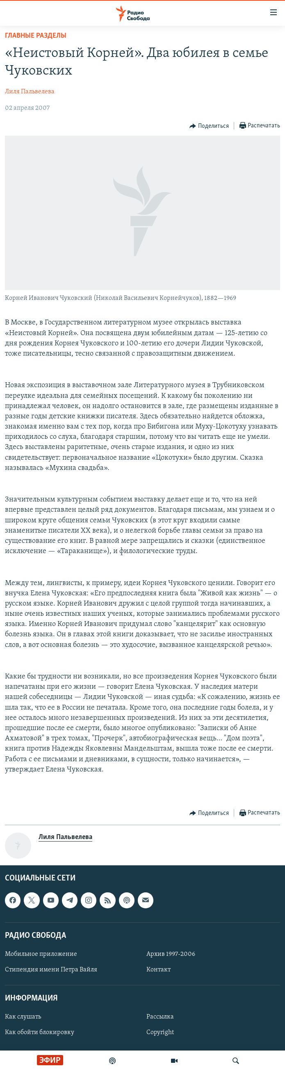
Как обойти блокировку (39, 1033)
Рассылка (160, 1017)
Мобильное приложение (41, 954)
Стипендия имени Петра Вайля (51, 970)
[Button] (209, 126)
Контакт (158, 970)
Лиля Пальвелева (30, 91)
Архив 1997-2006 (170, 954)
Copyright (160, 1033)
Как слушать (23, 1017)
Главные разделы (35, 36)
